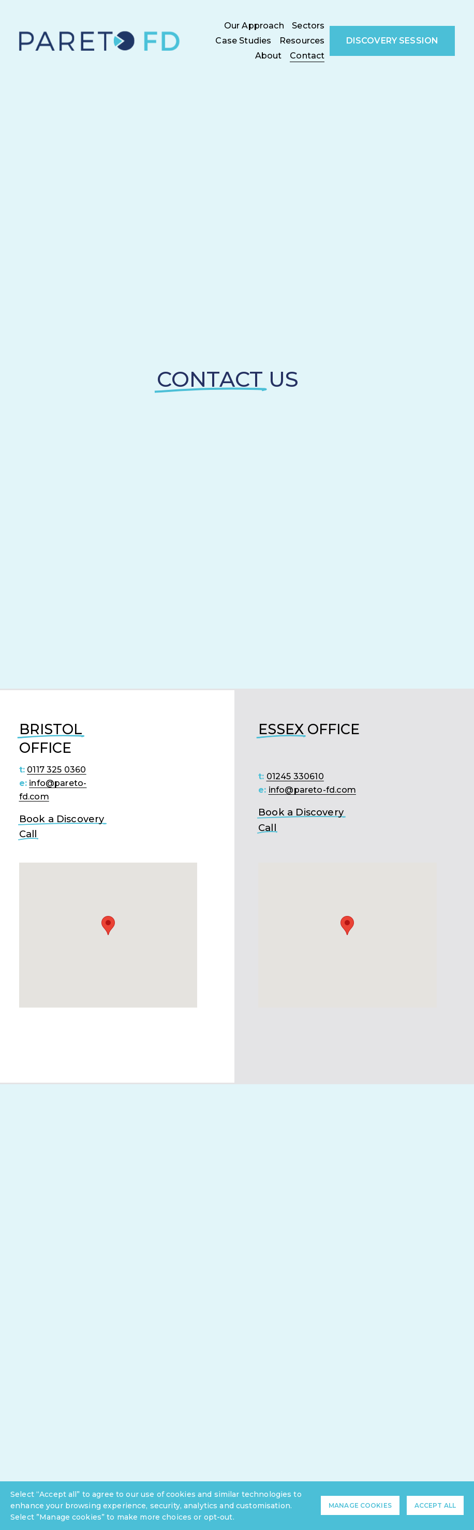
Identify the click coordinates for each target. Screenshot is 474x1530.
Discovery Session (392, 41)
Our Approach (254, 26)
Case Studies (243, 41)
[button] (108, 925)
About (268, 56)
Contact (307, 56)
